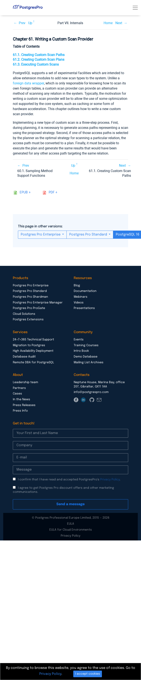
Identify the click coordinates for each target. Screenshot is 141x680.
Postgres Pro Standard (88, 234)
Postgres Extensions (28, 319)
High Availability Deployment (33, 350)
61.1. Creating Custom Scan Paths (39, 55)
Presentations (84, 308)
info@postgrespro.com (91, 392)
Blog (77, 285)
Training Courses (86, 345)
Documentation (85, 291)
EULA (70, 523)
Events (79, 339)
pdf (51, 192)
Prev (22, 23)
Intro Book (81, 350)
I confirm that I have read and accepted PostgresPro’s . (69, 479)
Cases (17, 393)
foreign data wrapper (28, 83)
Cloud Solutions (24, 313)
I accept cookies (87, 673)
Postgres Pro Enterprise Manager (38, 302)
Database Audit (24, 356)
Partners (19, 388)
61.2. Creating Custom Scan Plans (38, 59)
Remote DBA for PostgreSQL (33, 362)
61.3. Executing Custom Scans (36, 64)
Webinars (80, 296)
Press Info (20, 410)
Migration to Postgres (29, 345)
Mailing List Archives (88, 362)
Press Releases (24, 405)
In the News (21, 399)
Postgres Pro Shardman (30, 296)
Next (118, 23)
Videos (79, 302)
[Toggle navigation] (135, 8)
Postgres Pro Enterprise (41, 234)
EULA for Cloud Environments (70, 529)
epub (24, 192)
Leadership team (25, 382)
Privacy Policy (110, 479)
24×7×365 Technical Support (33, 339)
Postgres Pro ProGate (29, 308)
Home (108, 23)
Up (30, 23)
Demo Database (85, 356)
